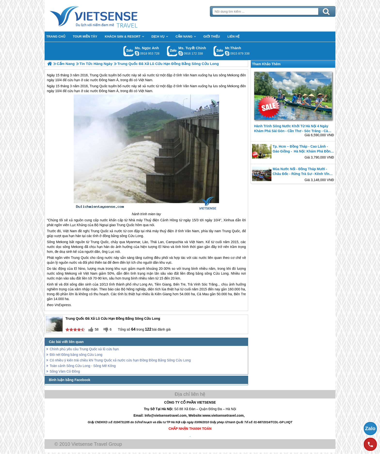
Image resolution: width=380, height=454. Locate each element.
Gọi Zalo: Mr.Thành (218, 51)
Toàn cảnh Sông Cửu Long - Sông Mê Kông (83, 366)
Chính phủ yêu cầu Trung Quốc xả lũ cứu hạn (84, 349)
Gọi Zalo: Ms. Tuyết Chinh (172, 51)
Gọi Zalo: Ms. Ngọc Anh (128, 51)
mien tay (154, 214)
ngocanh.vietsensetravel (137, 53)
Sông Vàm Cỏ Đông (65, 371)
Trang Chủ (106, 16)
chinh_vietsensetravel (180, 53)
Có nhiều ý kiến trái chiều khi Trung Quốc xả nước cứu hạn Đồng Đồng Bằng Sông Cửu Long (120, 360)
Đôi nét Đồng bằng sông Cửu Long (76, 355)
